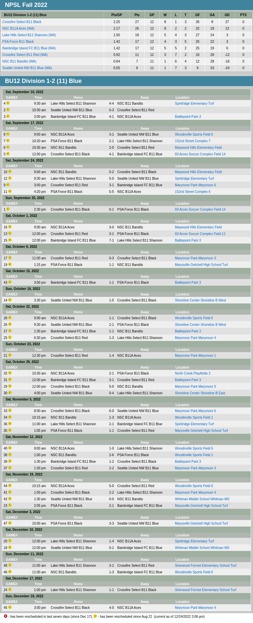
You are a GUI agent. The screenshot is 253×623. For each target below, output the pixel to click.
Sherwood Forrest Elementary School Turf (205, 565)
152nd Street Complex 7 (193, 141)
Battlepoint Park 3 (188, 116)
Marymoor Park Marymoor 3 (195, 258)
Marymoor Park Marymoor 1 (195, 355)
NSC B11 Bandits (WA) (19, 61)
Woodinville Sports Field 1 (194, 417)
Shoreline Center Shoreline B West (200, 300)
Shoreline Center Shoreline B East (200, 393)
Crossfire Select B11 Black (22, 22)
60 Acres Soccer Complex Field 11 (200, 234)
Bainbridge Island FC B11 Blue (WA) (29, 48)
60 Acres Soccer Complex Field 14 (200, 154)
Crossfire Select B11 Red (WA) (25, 55)
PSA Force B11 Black (18, 41)
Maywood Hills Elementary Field (198, 147)
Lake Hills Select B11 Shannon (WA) (29, 35)
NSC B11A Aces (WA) (18, 28)
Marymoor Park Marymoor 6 (195, 185)
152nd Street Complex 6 (193, 192)
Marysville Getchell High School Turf (201, 265)
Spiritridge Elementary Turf (194, 103)
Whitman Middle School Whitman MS (202, 499)
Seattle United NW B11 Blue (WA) (27, 68)
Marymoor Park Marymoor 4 (195, 338)
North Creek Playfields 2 (193, 373)
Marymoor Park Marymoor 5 (195, 386)
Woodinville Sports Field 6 (194, 134)
